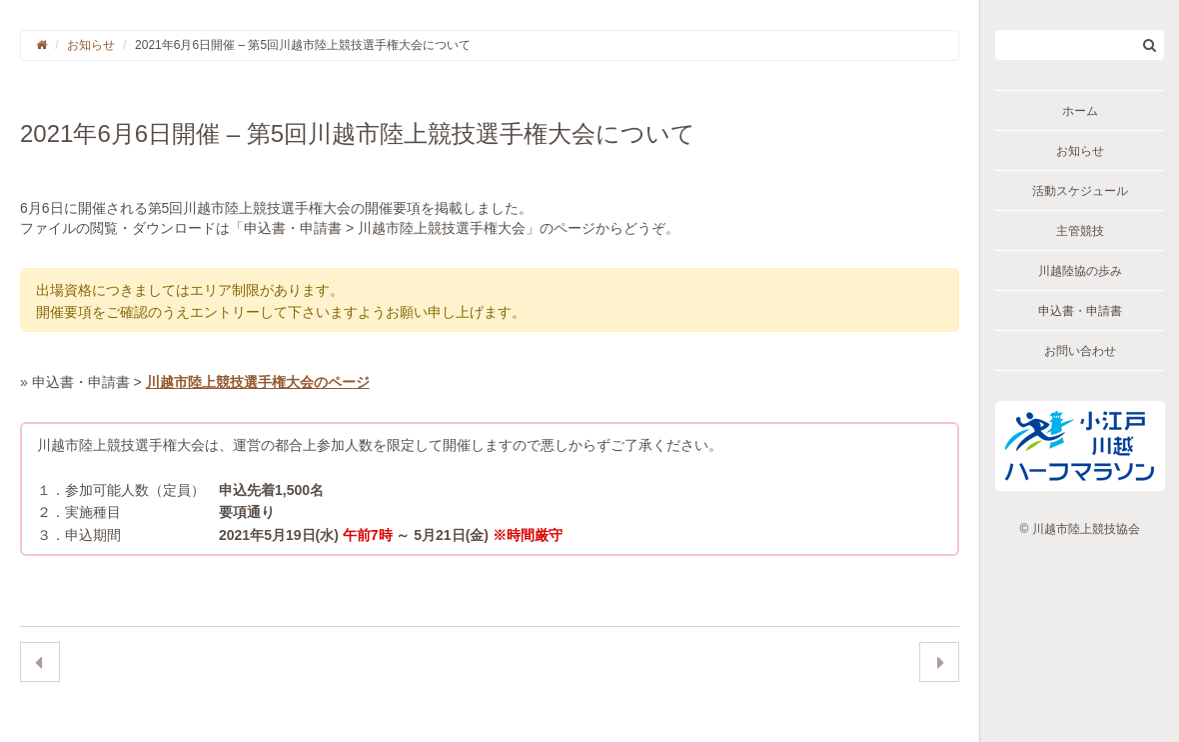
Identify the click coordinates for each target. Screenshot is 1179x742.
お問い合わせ (1080, 351)
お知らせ (1080, 151)
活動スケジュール (1080, 191)
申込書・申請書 (1080, 311)
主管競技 (1080, 231)
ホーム (1080, 111)
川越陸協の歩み (1080, 271)
